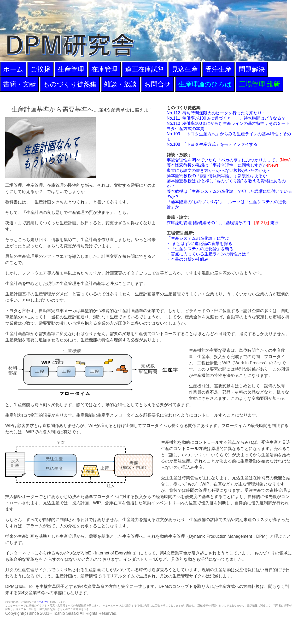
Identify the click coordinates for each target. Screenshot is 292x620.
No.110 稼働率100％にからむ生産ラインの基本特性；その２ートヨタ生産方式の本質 (228, 126)
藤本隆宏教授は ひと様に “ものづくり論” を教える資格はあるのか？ (226, 183)
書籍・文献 (19, 84)
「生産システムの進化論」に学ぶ (198, 238)
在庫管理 (104, 69)
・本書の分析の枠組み (187, 259)
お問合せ (157, 84)
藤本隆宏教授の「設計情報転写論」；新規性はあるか (217, 175)
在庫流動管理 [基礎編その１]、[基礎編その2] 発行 (222, 222)
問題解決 (252, 69)
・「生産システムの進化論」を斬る (200, 249)
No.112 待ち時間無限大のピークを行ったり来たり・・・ (220, 113)
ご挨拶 (40, 69)
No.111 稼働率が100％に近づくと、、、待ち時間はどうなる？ (226, 118)
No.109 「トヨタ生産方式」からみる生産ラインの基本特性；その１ (229, 136)
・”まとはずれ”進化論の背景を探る (199, 243)
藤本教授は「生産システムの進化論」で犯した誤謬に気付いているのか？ (229, 194)
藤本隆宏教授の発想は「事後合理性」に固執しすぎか (222, 165)
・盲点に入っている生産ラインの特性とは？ (208, 254)
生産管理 (71, 69)
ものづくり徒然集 (70, 84)
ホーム (13, 69)
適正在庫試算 (144, 69)
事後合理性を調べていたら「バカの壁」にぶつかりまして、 (229, 160)
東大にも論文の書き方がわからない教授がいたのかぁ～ (219, 170)
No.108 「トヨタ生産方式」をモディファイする (212, 144)
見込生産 (185, 69)
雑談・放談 (120, 84)
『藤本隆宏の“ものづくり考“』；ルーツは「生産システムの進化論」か (227, 204)
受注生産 (218, 69)
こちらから (43, 601)
